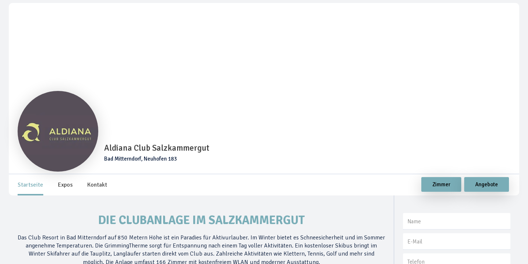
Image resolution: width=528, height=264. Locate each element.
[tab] (30, 184)
